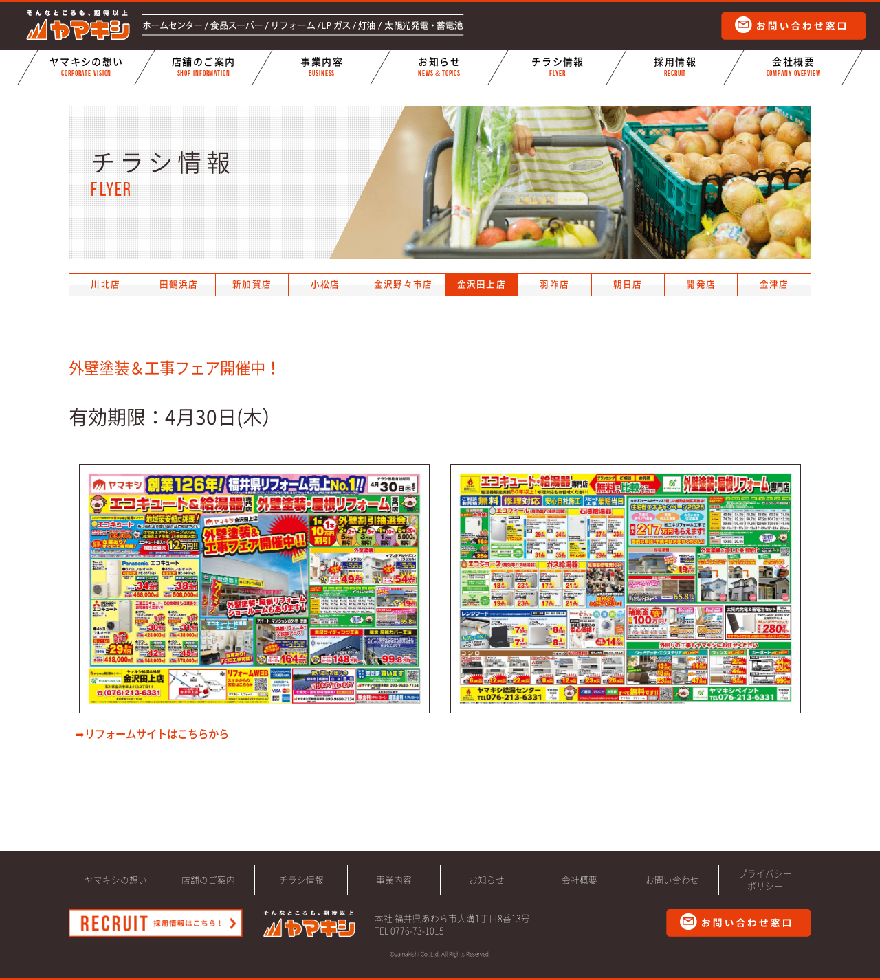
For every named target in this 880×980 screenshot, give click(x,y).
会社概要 (793, 67)
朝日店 (628, 284)
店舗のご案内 (203, 67)
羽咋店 (554, 284)
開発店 (701, 284)
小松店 (325, 284)
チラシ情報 (557, 67)
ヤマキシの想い (86, 67)
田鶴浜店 (179, 284)
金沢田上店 (481, 284)
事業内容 (321, 67)
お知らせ (439, 67)
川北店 (105, 284)
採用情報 (675, 67)
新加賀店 (252, 284)
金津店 (774, 284)
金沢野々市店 (403, 284)
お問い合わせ (672, 880)
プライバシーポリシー (765, 880)
